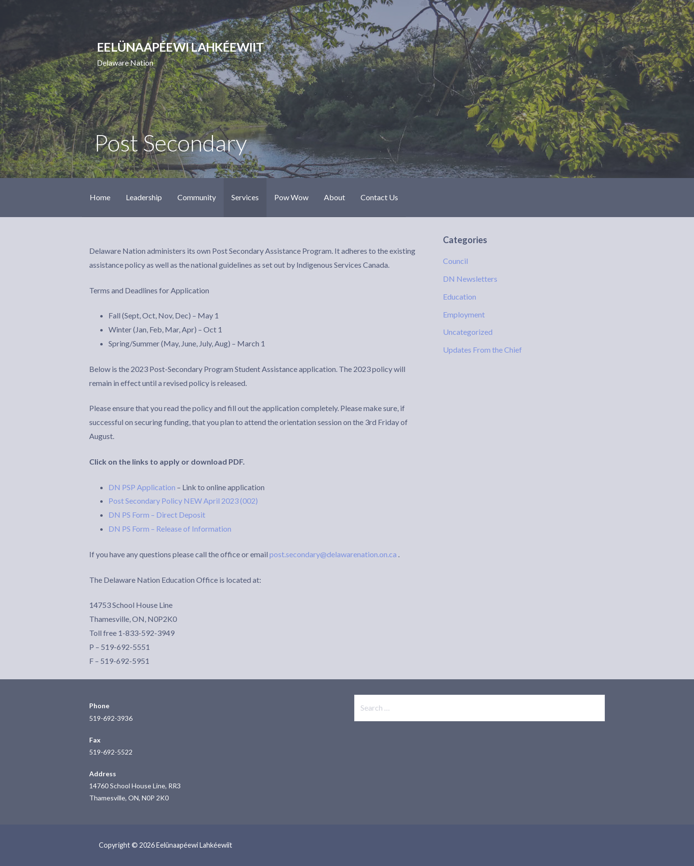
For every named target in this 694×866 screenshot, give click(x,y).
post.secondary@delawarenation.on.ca (333, 554)
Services (245, 197)
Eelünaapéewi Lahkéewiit (180, 47)
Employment (464, 314)
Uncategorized (468, 331)
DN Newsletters (470, 278)
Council (455, 260)
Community (196, 197)
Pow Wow (291, 197)
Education (459, 296)
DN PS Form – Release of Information (169, 528)
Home (100, 197)
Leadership (144, 197)
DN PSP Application (141, 487)
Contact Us (379, 197)
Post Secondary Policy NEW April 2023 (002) (183, 500)
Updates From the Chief (482, 349)
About (334, 197)
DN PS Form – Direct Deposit (156, 514)
